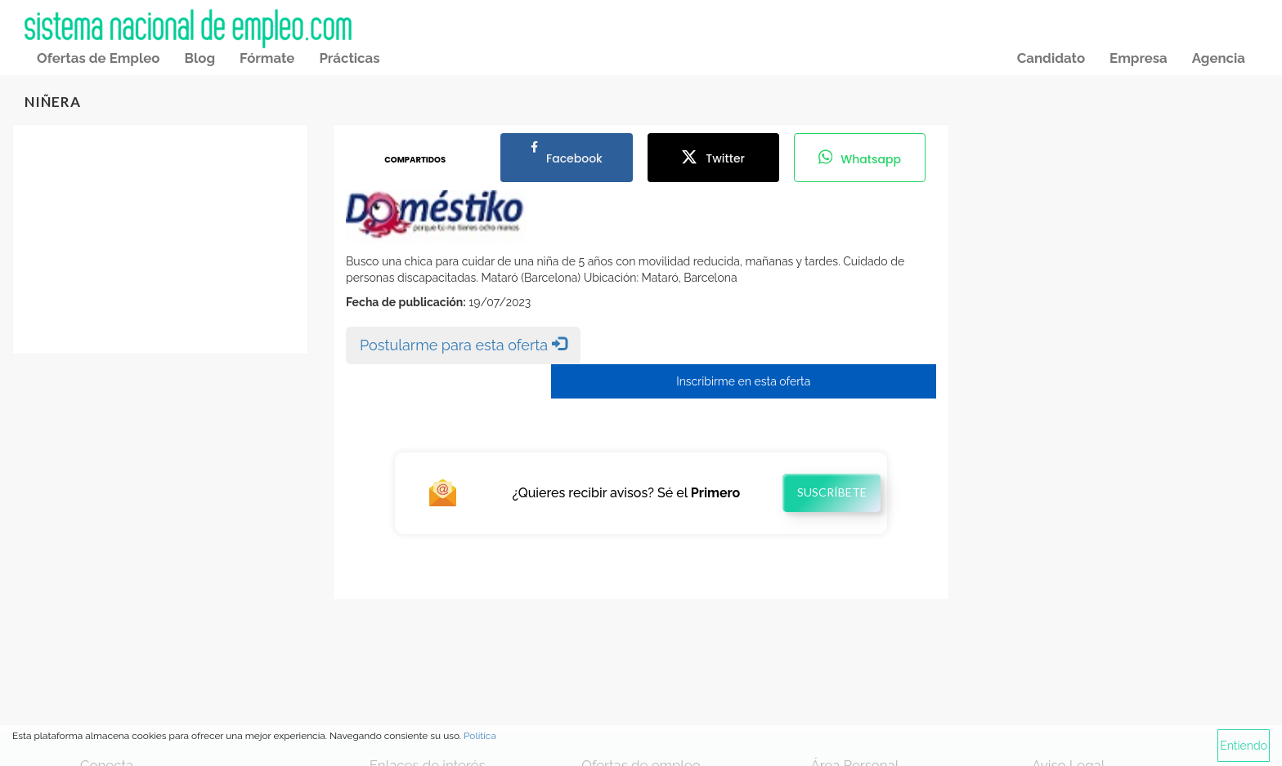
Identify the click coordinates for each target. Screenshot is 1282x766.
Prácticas (349, 58)
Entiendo (1243, 745)
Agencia (1218, 58)
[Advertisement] (160, 239)
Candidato (1051, 58)
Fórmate (267, 58)
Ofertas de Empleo (98, 58)
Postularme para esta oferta (463, 345)
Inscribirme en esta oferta (743, 381)
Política (480, 736)
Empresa (1138, 58)
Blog (199, 58)
